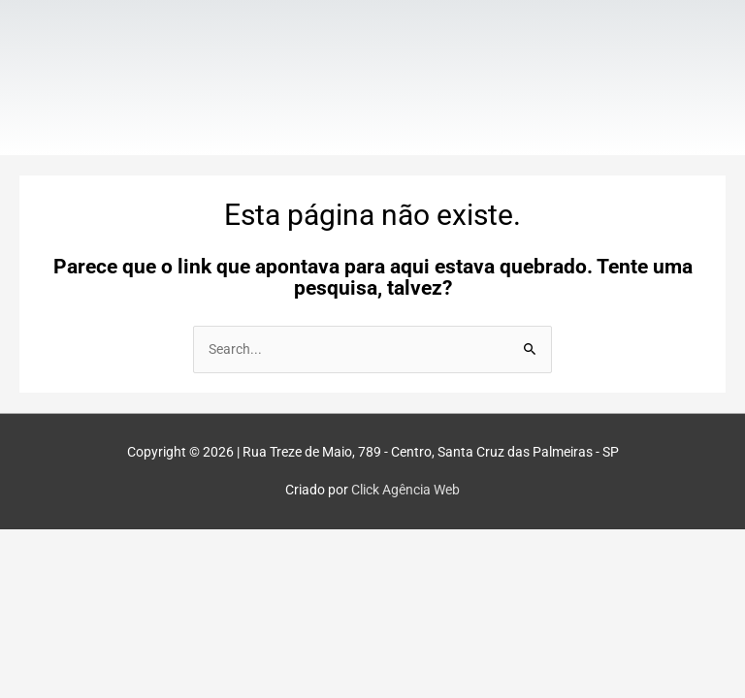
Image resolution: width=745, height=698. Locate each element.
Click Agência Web (405, 489)
